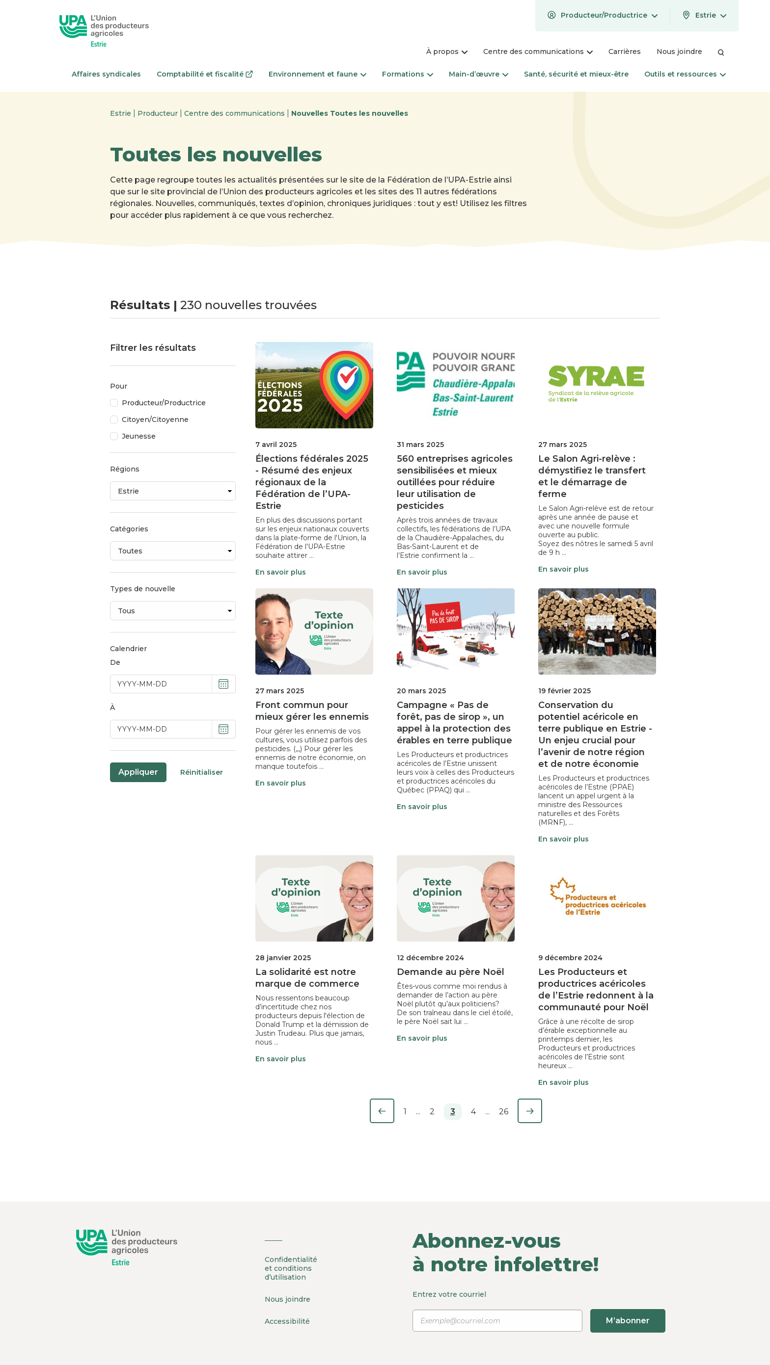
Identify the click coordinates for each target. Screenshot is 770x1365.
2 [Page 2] (432, 1111)
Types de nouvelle (142, 588)
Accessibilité (287, 1321)
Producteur (159, 113)
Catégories (129, 529)
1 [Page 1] (405, 1111)
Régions (124, 469)
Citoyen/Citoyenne (155, 419)
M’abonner (628, 1320)
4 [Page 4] (473, 1111)
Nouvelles (310, 113)
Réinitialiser (201, 772)
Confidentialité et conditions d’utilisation (291, 1268)
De (115, 662)
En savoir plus (280, 572)
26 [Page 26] (503, 1111)
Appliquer (138, 772)
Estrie (121, 113)
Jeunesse (139, 436)
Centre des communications (235, 113)
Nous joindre (287, 1299)
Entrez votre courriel (538, 1311)
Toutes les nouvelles (369, 113)
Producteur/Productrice (164, 402)
